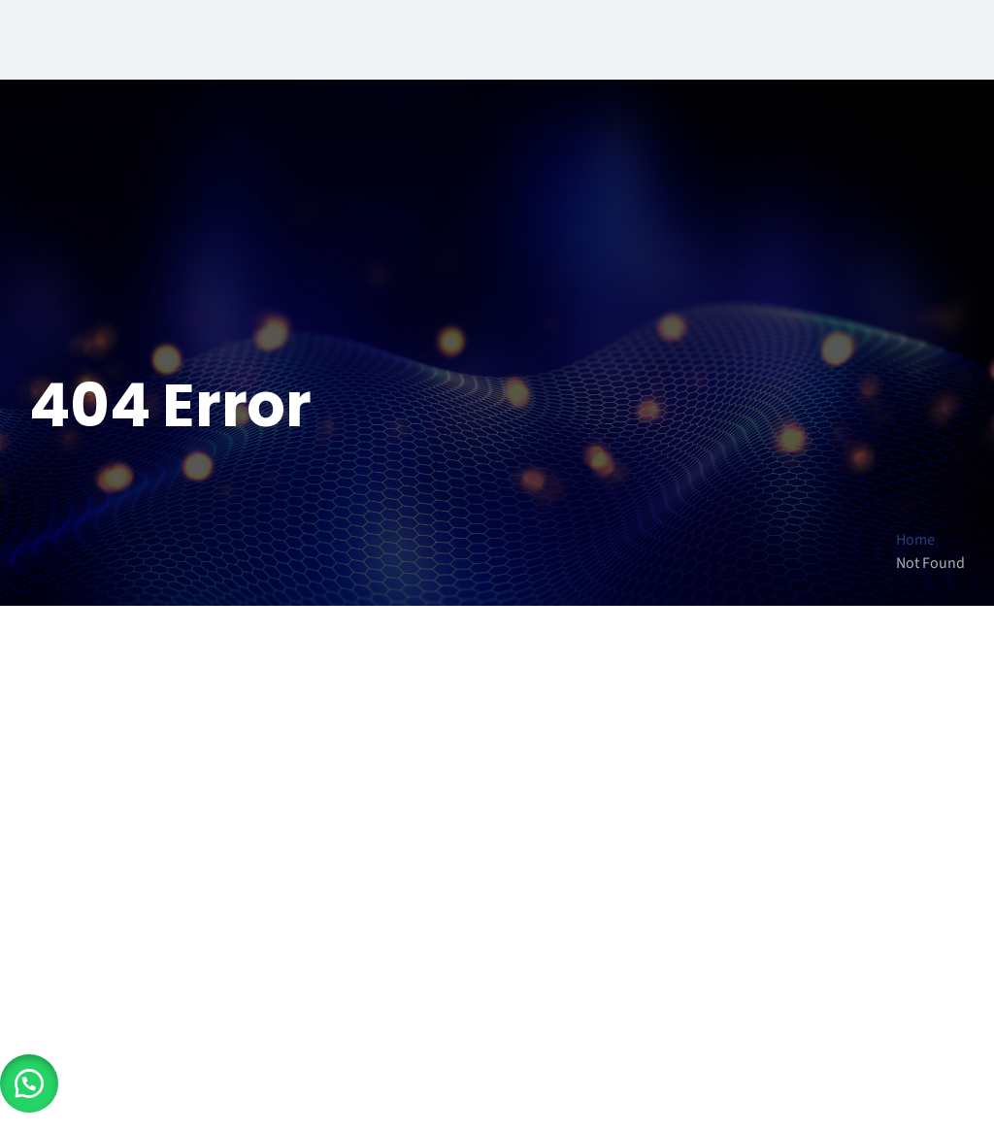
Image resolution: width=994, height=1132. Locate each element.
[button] (29, 1083)
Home (915, 539)
